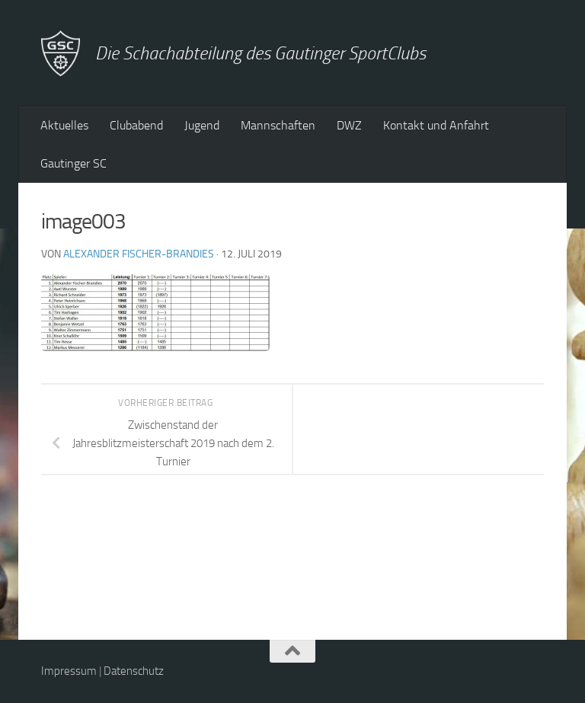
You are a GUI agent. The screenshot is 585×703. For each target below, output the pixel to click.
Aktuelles (64, 125)
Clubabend (136, 125)
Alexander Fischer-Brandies (138, 254)
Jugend (201, 125)
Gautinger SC (73, 163)
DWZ (349, 125)
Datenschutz (134, 671)
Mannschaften (278, 125)
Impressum (69, 671)
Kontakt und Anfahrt (436, 125)
